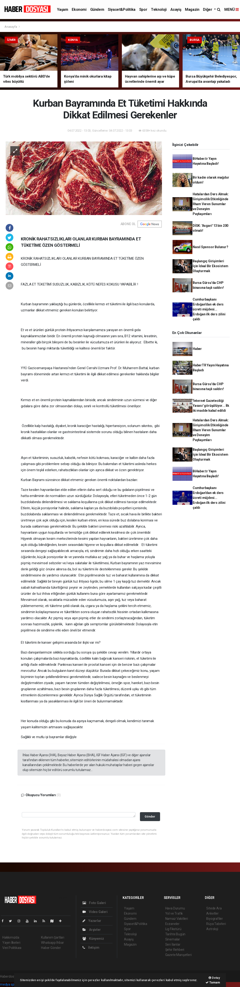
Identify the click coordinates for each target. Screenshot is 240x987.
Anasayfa (11, 26)
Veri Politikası (11, 948)
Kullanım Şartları (52, 937)
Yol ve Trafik (174, 913)
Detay (214, 977)
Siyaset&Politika (121, 9)
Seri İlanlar (172, 944)
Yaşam (62, 9)
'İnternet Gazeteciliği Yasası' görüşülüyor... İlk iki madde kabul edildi (211, 405)
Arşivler (91, 930)
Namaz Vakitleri (176, 918)
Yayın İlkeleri (11, 942)
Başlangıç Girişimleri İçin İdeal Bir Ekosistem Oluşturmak (210, 266)
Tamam (213, 982)
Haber (197, 349)
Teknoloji (158, 9)
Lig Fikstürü (173, 929)
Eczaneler (172, 924)
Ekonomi (79, 9)
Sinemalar (172, 939)
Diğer (208, 9)
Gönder (150, 816)
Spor (143, 9)
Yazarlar (91, 921)
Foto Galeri (94, 903)
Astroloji (212, 929)
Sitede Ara (213, 908)
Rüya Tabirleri (216, 924)
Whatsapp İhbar (52, 942)
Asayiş (175, 9)
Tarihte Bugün (175, 934)
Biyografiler (214, 918)
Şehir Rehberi (174, 950)
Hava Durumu (175, 908)
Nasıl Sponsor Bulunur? (210, 247)
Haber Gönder (51, 948)
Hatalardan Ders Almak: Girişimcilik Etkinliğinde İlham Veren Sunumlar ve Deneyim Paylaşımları (211, 204)
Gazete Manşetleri (178, 955)
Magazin (192, 9)
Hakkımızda (10, 937)
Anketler (212, 913)
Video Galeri (94, 912)
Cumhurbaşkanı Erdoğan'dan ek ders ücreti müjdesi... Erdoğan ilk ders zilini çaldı (209, 309)
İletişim (90, 947)
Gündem (97, 9)
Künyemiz (93, 938)
